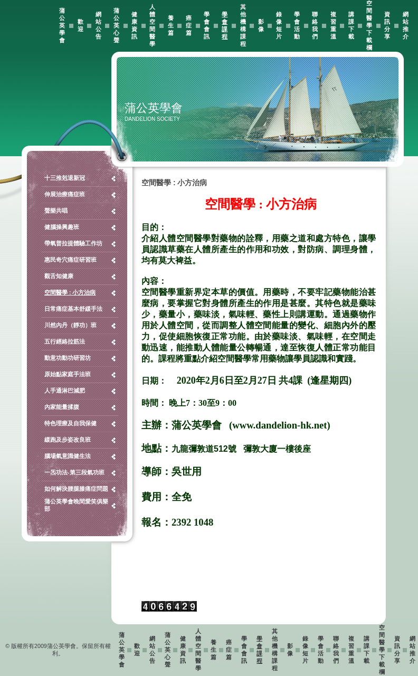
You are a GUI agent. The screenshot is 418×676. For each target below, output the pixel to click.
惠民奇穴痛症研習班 (70, 259)
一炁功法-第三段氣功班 (74, 472)
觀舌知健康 (58, 276)
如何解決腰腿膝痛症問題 (76, 488)
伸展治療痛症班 (64, 194)
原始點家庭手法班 (67, 374)
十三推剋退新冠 (64, 178)
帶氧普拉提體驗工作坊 (73, 243)
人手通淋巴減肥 (64, 390)
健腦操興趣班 (61, 227)
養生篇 (171, 25)
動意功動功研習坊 (67, 358)
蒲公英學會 (62, 25)
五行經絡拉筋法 (64, 341)
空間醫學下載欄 (369, 25)
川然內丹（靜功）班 (70, 325)
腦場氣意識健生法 (67, 456)
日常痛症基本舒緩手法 (73, 309)
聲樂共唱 (56, 210)
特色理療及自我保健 (70, 423)
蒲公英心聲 (116, 25)
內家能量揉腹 (61, 407)
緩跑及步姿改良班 (67, 439)
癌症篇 (189, 25)
